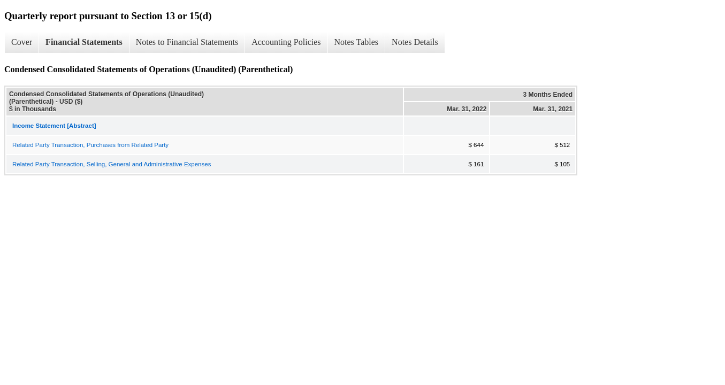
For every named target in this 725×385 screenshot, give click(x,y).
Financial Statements (84, 42)
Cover (21, 42)
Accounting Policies (285, 42)
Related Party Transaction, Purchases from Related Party (90, 145)
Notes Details (415, 42)
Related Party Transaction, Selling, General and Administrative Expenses (111, 164)
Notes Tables (356, 42)
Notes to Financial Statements (187, 42)
